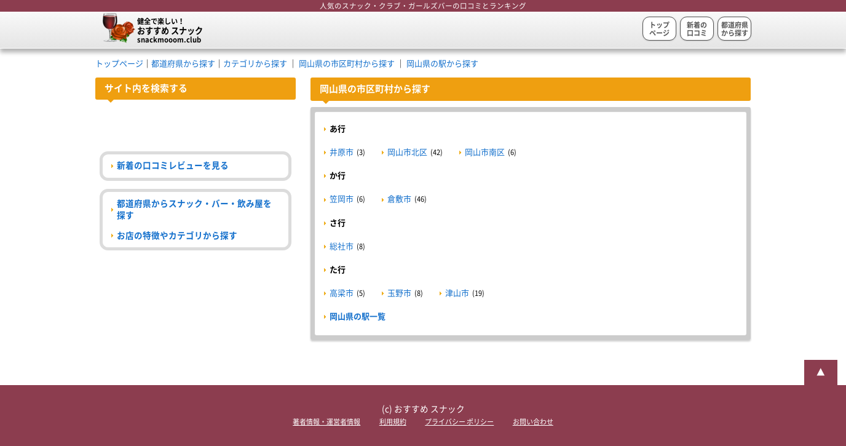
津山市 (457, 293)
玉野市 (399, 293)
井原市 (342, 152)
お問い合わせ (533, 421)
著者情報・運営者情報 (326, 421)
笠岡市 (342, 199)
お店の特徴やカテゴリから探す (177, 235)
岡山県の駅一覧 (357, 317)
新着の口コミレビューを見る (173, 165)
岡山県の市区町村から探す (347, 64)
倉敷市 (399, 199)
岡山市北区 (407, 152)
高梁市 (342, 293)
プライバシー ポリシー (459, 421)
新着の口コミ (697, 29)
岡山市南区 (485, 152)
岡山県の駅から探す (442, 64)
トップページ (659, 29)
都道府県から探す (734, 29)
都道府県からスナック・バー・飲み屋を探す (194, 209)
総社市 (342, 246)
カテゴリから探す (255, 64)
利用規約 (392, 421)
